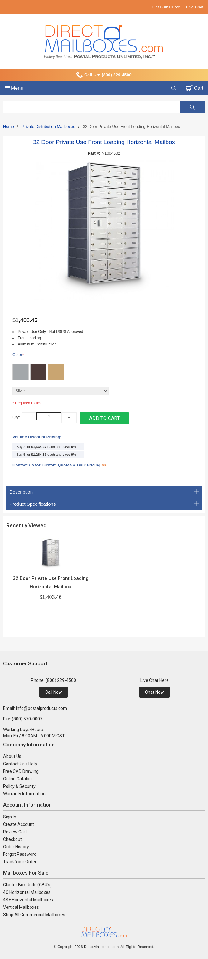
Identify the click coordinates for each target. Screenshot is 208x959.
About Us (12, 756)
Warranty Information (24, 793)
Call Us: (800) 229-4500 (108, 74)
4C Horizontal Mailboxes (27, 892)
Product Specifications (104, 504)
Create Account (18, 824)
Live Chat (194, 7)
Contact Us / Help (20, 763)
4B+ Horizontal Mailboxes (28, 899)
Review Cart (15, 831)
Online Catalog (17, 778)
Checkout (12, 839)
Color (18, 355)
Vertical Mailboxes (21, 907)
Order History (16, 846)
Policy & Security (19, 786)
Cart (198, 88)
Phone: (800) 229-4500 (53, 680)
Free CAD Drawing (21, 771)
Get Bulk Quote (166, 7)
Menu (17, 88)
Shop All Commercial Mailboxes (34, 914)
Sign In (9, 816)
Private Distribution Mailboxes (48, 126)
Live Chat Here (154, 680)
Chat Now (154, 692)
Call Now (53, 692)
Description (104, 491)
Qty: (16, 417)
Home (8, 126)
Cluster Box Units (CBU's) (27, 884)
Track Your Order (19, 861)
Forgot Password (19, 854)
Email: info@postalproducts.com (35, 708)
